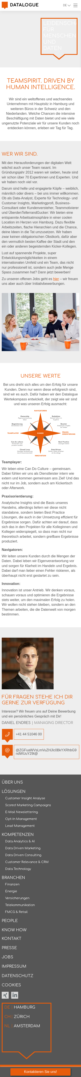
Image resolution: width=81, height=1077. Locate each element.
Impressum (14, 966)
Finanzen (12, 884)
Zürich (17, 1017)
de (66, 5)
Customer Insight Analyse (25, 798)
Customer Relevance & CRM (27, 862)
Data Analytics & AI (20, 841)
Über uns (12, 782)
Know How (14, 930)
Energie (11, 891)
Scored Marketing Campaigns (28, 805)
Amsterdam (22, 1026)
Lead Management (20, 826)
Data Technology (18, 869)
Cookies (11, 985)
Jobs (7, 957)
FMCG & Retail (16, 912)
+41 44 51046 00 (28, 734)
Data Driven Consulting (23, 855)
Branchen (13, 878)
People (10, 921)
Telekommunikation (20, 905)
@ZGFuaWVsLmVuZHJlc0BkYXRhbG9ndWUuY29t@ (45, 750)
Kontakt (11, 938)
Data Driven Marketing (22, 848)
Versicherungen (17, 898)
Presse (9, 948)
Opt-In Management (21, 819)
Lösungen (13, 791)
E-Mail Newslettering (21, 812)
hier (56, 279)
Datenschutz (17, 976)
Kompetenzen (18, 834)
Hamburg (19, 1007)
